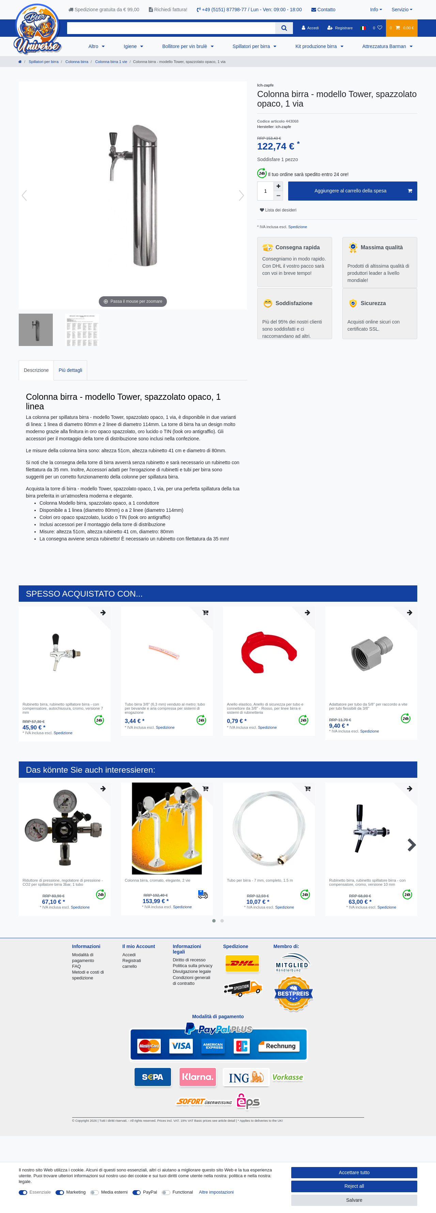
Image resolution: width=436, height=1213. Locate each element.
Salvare (354, 1200)
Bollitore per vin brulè (185, 46)
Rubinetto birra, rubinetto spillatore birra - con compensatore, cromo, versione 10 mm (367, 882)
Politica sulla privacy (192, 965)
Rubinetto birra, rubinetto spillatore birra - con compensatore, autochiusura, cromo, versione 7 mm (62, 708)
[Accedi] (310, 27)
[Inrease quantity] (278, 186)
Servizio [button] (400, 9)
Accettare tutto (354, 1172)
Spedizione (297, 227)
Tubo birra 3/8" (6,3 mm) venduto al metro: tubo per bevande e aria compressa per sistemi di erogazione (165, 708)
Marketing (76, 1192)
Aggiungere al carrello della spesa (363, 191)
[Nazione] (363, 27)
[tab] (36, 370)
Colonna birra (76, 62)
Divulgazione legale (192, 971)
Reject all (354, 1186)
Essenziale (40, 1192)
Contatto (323, 9)
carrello (129, 966)
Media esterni (114, 1192)
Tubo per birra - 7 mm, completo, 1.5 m (260, 880)
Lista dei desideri (278, 210)
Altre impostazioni (216, 1192)
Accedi (129, 954)
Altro (94, 46)
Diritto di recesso (189, 959)
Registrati (131, 960)
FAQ (76, 966)
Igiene (131, 46)
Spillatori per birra (252, 46)
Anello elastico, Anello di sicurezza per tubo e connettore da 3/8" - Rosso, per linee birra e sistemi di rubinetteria (265, 708)
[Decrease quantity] (278, 196)
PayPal (150, 1192)
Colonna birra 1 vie (110, 62)
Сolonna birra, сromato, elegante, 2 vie (157, 880)
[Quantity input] (265, 191)
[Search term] (171, 28)
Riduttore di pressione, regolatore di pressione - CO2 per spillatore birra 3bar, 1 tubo (62, 882)
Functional (183, 1192)
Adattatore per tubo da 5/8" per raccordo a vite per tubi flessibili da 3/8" (368, 706)
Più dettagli (70, 370)
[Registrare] (340, 27)
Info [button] (374, 9)
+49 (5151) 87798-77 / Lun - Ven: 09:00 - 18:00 (249, 9)
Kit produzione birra (316, 46)
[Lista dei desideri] (377, 27)
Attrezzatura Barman (384, 46)
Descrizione (36, 370)
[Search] (284, 28)
